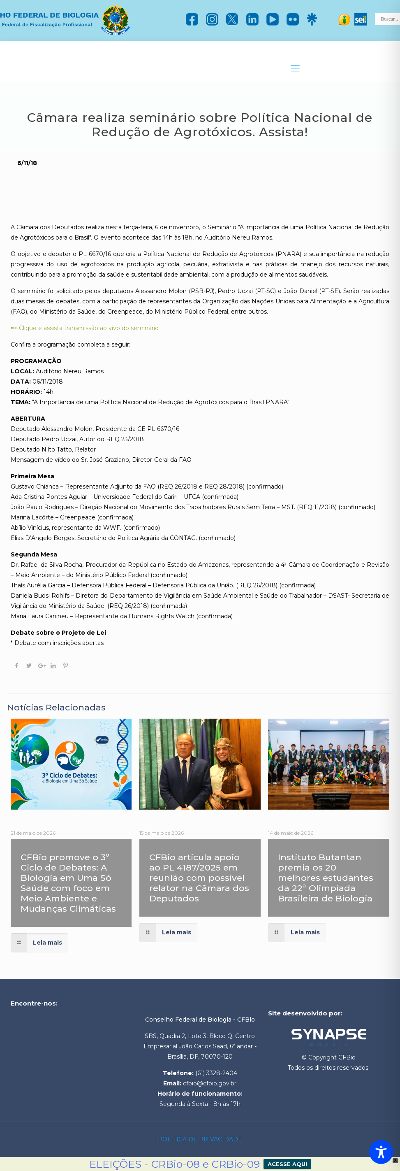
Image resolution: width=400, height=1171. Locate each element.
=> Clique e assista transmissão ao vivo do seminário (85, 328)
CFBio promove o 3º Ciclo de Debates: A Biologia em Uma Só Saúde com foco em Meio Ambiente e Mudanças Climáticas (68, 883)
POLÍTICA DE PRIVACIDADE (200, 1139)
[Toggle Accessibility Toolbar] (381, 1152)
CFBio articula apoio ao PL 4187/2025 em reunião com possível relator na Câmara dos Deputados (199, 877)
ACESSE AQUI (287, 1164)
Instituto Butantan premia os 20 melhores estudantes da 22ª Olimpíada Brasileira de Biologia (325, 877)
